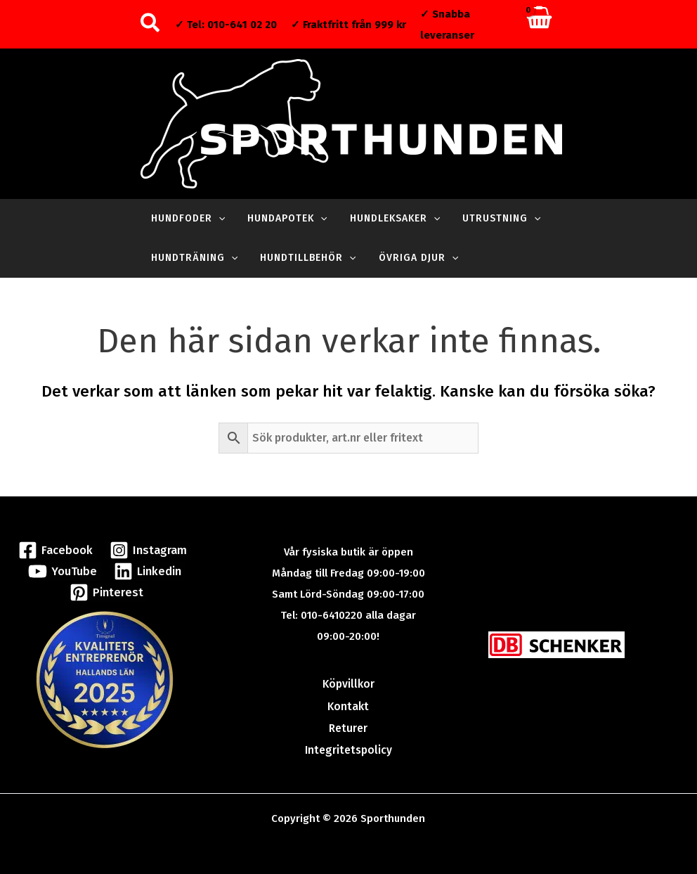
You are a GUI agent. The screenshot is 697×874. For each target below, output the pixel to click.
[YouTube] (63, 569)
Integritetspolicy (348, 746)
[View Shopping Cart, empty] (538, 24)
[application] (217, 218)
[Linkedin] (144, 569)
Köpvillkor (348, 683)
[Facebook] (57, 548)
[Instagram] (146, 548)
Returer (348, 725)
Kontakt (348, 704)
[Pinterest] (106, 590)
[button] (151, 24)
